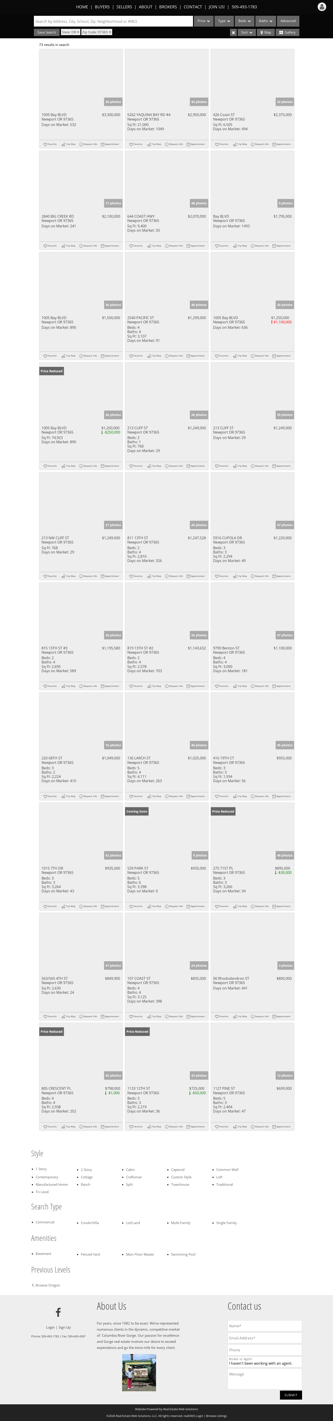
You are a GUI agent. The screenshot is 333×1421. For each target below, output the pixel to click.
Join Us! (217, 6)
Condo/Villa (90, 1222)
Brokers (168, 6)
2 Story (86, 1169)
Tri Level (42, 1192)
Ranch (85, 1184)
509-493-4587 (77, 1336)
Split (129, 1184)
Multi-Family (181, 1222)
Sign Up (65, 1327)
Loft (219, 1177)
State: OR (69, 32)
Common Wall (227, 1169)
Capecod (177, 1169)
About (145, 6)
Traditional (224, 1184)
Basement (43, 1253)
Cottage (87, 1177)
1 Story (41, 1169)
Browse (48, 1285)
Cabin (130, 1169)
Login (50, 1327)
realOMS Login (193, 1416)
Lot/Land (133, 1222)
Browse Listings (216, 1416)
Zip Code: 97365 (95, 32)
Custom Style (181, 1177)
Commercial (45, 1222)
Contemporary (47, 1177)
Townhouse (180, 1184)
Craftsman (134, 1177)
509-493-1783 (244, 6)
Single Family (226, 1222)
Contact (193, 6)
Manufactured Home (52, 1184)
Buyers (102, 6)
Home (82, 6)
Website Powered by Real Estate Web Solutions (166, 1409)
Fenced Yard (90, 1254)
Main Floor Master (140, 1254)
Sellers (124, 6)
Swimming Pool (183, 1254)
